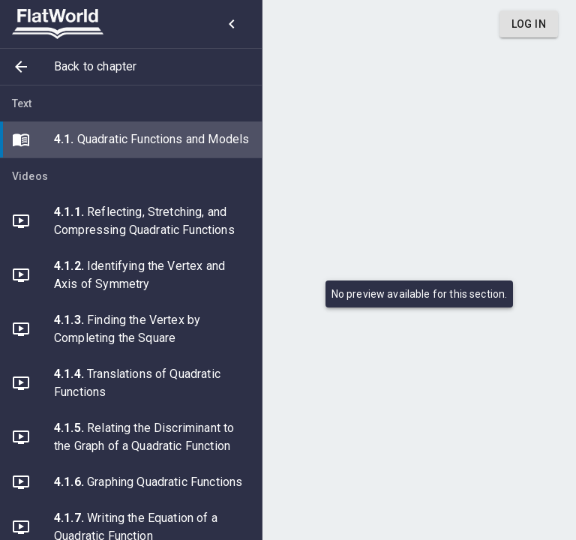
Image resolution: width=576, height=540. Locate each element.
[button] (131, 67)
